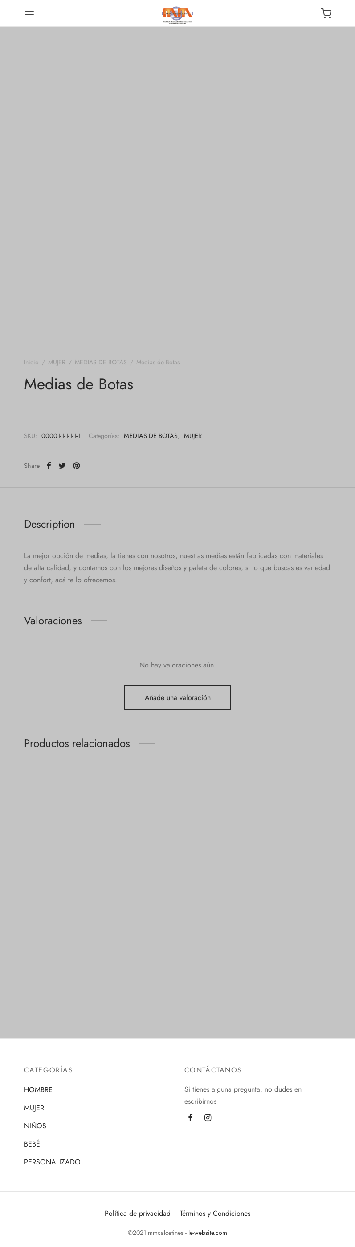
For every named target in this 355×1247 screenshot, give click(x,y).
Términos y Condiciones (215, 1213)
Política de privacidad (138, 1213)
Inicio (31, 362)
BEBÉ (32, 1144)
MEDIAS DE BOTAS (101, 362)
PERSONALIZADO (52, 1162)
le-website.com (207, 1232)
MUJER (56, 362)
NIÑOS (35, 1126)
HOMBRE (38, 1089)
